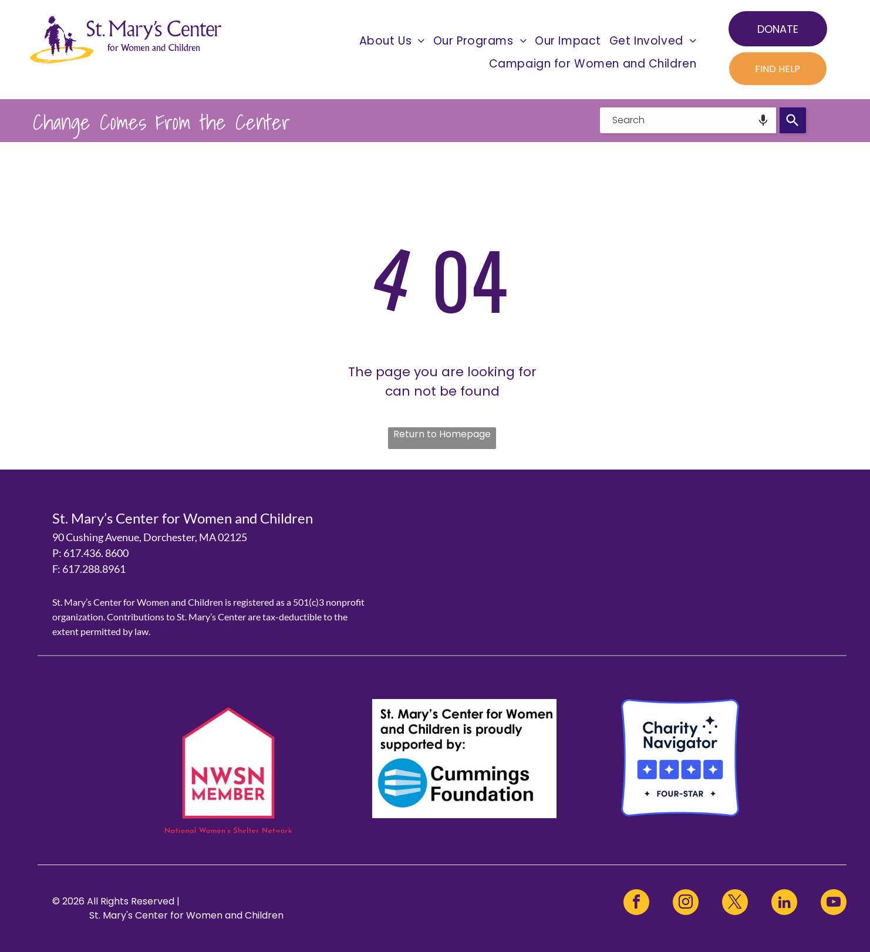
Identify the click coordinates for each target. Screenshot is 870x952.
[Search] (793, 120)
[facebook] (636, 903)
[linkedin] (784, 903)
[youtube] (834, 903)
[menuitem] (392, 40)
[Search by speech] (763, 120)
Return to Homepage (442, 434)
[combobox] (688, 120)
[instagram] (686, 903)
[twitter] (735, 903)
